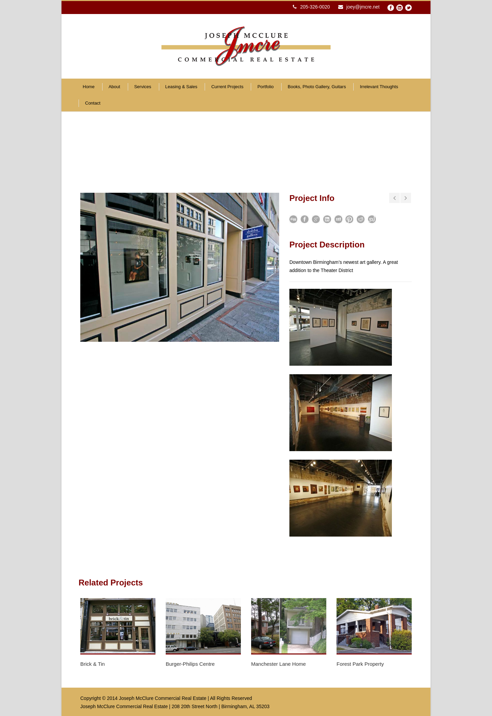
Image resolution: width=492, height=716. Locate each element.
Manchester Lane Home (278, 664)
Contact (92, 103)
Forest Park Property (360, 664)
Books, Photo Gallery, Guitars (317, 86)
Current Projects (227, 86)
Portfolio (265, 86)
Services (142, 86)
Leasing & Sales (181, 86)
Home (89, 86)
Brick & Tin (92, 664)
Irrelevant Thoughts (379, 86)
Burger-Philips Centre (190, 664)
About (114, 86)
